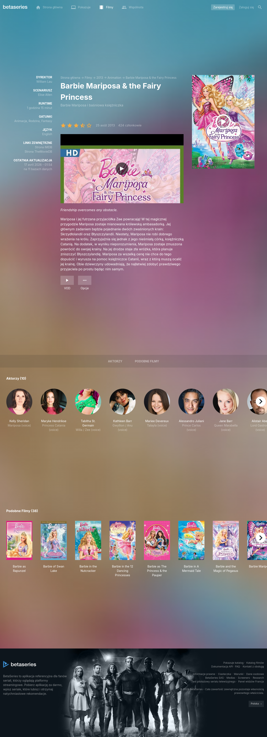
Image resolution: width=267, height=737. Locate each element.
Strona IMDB (43, 147)
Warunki (238, 674)
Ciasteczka (224, 674)
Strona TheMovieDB (38, 151)
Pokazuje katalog (233, 662)
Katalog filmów (255, 662)
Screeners (244, 677)
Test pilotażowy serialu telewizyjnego (213, 681)
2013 (99, 77)
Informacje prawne (204, 674)
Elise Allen (45, 94)
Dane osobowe (255, 674)
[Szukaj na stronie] (260, 7)
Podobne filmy (147, 361)
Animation (114, 77)
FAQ (237, 666)
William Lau (44, 81)
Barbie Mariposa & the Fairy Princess (151, 77)
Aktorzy (115, 361)
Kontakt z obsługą (253, 666)
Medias (231, 677)
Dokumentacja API (222, 666)
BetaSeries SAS (214, 677)
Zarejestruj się (223, 7)
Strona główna (70, 77)
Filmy (88, 77)
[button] (19, 410)
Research (258, 677)
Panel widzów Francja (251, 681)
